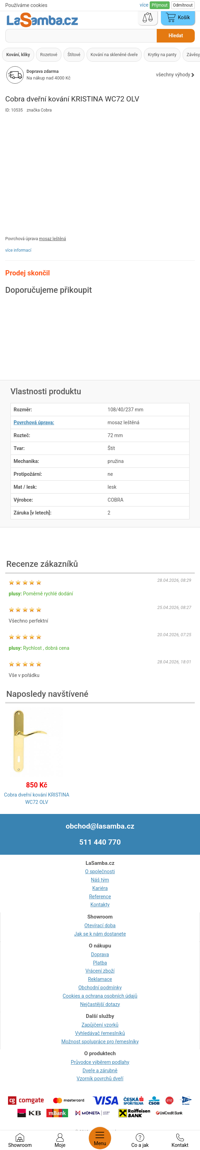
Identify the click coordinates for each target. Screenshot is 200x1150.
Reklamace (100, 979)
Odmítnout (183, 5)
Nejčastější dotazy (100, 1004)
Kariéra (100, 888)
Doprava (100, 954)
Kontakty (100, 904)
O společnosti (100, 871)
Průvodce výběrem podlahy (100, 1062)
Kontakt (180, 1140)
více (144, 5)
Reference (100, 896)
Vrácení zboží (100, 971)
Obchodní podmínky (99, 987)
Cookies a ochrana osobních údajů (100, 996)
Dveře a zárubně (100, 1070)
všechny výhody (175, 74)
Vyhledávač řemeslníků (100, 1033)
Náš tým (100, 880)
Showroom (20, 1140)
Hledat (176, 35)
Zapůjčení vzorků (100, 1025)
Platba (100, 963)
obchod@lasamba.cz (100, 826)
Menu (100, 1138)
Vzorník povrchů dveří (100, 1078)
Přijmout (160, 5)
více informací (18, 250)
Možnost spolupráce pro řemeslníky (100, 1041)
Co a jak (140, 1140)
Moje (59, 1140)
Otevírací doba (100, 925)
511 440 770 (100, 842)
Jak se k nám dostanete (100, 934)
